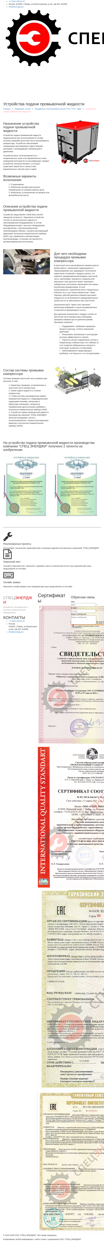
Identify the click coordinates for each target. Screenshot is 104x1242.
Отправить (76, 627)
